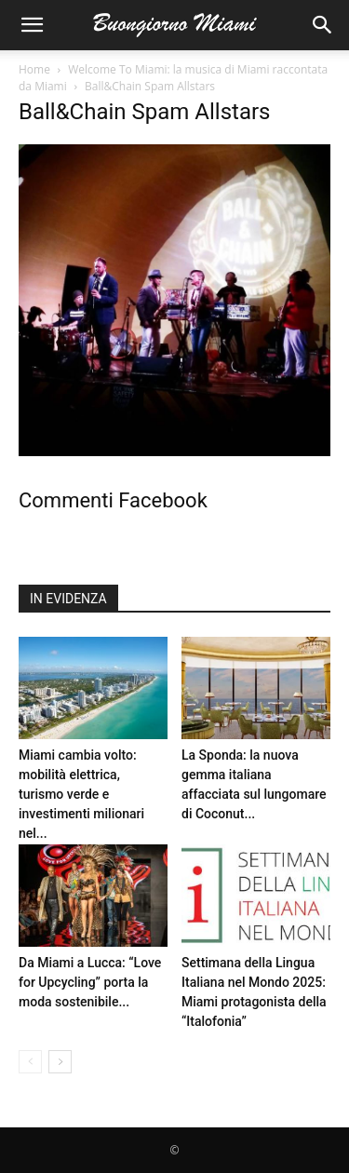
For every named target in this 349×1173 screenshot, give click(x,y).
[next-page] (60, 1061)
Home (34, 69)
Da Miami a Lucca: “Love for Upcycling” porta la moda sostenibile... (90, 982)
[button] (31, 25)
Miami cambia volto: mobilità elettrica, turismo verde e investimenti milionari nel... (81, 794)
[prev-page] (30, 1061)
